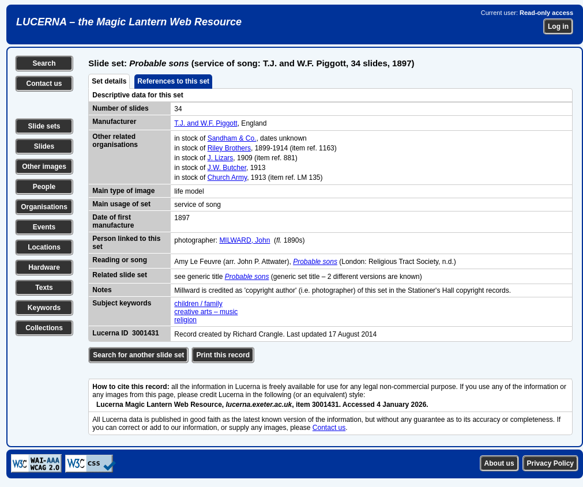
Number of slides (120, 108)
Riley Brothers (229, 148)
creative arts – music (206, 312)
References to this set (173, 81)
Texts (43, 288)
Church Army (227, 177)
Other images (44, 167)
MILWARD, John (244, 240)
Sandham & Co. (232, 138)
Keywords (44, 308)
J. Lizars (221, 158)
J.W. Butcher (227, 168)
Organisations (44, 207)
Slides (44, 146)
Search (43, 63)
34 (178, 109)
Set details (109, 81)
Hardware (44, 267)
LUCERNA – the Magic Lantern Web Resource (129, 22)
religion (185, 320)
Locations (44, 247)
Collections (44, 328)
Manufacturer (114, 122)
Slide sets (44, 126)
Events (44, 227)
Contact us (44, 84)
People (44, 187)
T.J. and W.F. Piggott (205, 123)
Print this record (223, 355)
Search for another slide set (138, 355)
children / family (198, 304)
